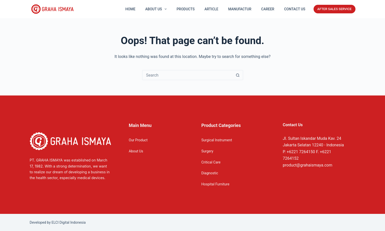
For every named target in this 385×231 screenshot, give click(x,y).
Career (267, 9)
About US (157, 9)
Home (130, 9)
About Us (136, 151)
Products (185, 9)
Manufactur (239, 9)
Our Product (138, 140)
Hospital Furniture (215, 184)
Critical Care (211, 162)
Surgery (207, 151)
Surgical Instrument (216, 140)
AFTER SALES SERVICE (334, 9)
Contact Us (294, 9)
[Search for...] (187, 75)
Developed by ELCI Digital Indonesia (58, 222)
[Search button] (238, 75)
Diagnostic (209, 173)
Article (211, 9)
